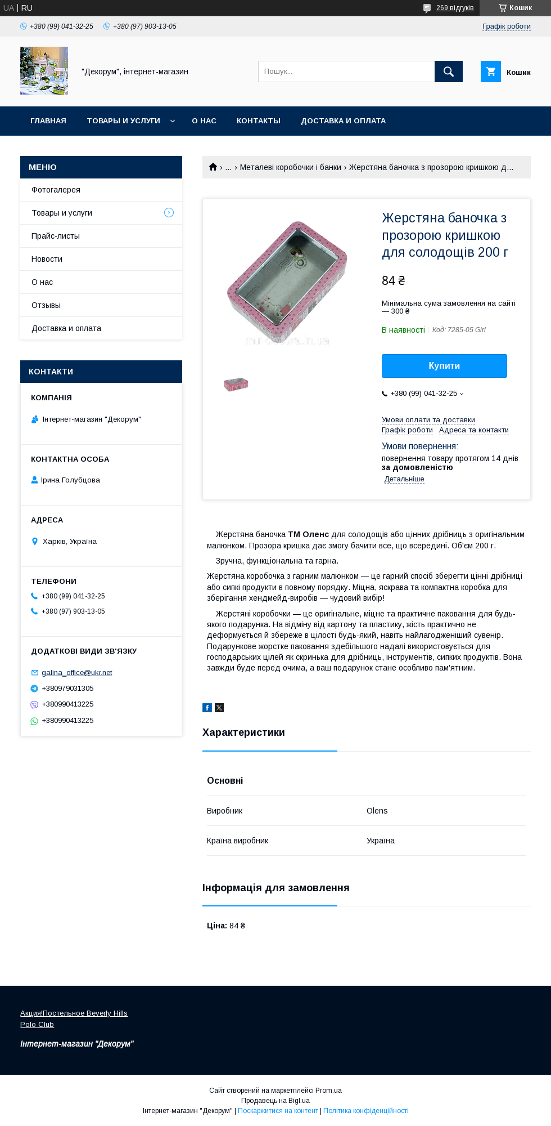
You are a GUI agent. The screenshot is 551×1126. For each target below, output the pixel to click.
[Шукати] (449, 71)
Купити (444, 365)
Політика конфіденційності (366, 1111)
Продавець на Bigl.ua (275, 1101)
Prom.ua (328, 1090)
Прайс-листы (55, 235)
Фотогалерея (55, 189)
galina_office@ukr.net (77, 672)
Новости (46, 258)
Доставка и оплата (343, 121)
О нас (204, 121)
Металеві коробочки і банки (290, 167)
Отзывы (46, 305)
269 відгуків (455, 8)
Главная (48, 121)
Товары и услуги (123, 121)
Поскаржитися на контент (278, 1111)
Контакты (259, 121)
